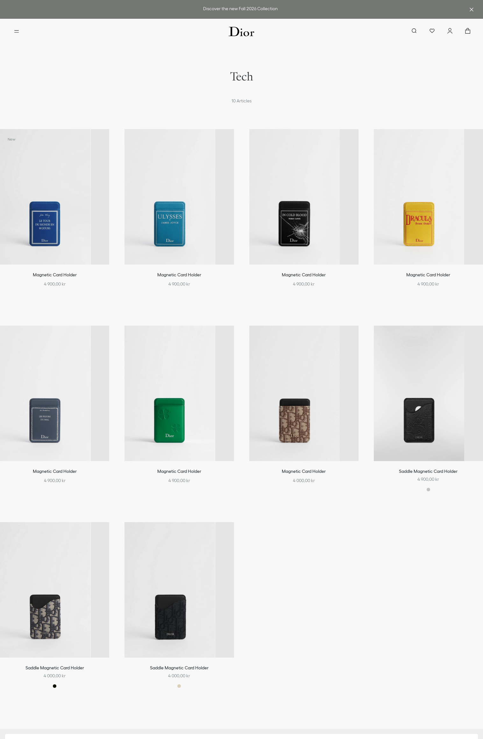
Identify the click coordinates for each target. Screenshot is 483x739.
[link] (240, 9)
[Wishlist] (432, 31)
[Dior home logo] (241, 31)
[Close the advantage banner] (471, 9)
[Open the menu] (16, 31)
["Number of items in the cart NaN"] (468, 31)
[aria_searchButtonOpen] (414, 31)
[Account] (450, 31)
